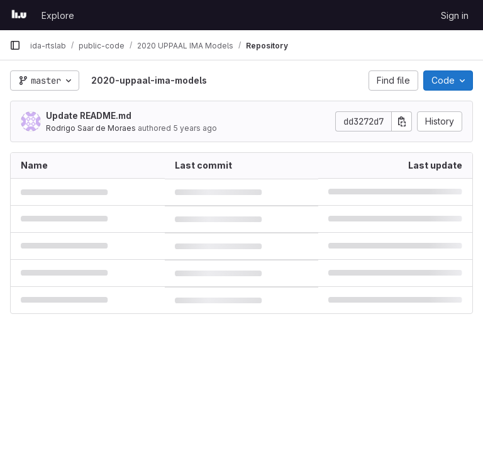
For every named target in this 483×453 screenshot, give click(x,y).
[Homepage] (19, 15)
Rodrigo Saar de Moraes (91, 128)
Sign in (455, 15)
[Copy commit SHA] (402, 121)
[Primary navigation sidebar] (15, 45)
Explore (58, 15)
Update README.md (88, 115)
